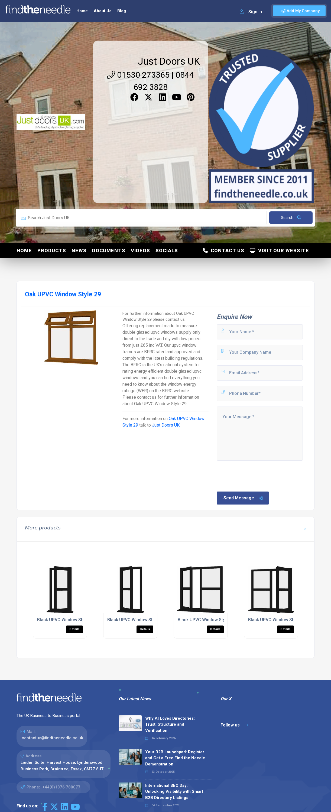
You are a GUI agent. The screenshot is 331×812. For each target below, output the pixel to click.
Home (82, 10)
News (79, 250)
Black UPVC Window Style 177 (137, 619)
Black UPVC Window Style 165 (207, 619)
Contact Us (223, 250)
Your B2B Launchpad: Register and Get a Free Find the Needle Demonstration (175, 758)
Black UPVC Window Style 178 (66, 619)
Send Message (243, 498)
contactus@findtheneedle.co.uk (52, 737)
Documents (108, 250)
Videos (140, 250)
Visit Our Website (279, 250)
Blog (121, 10)
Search (291, 217)
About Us (102, 10)
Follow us (234, 725)
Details (74, 629)
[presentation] (257, 475)
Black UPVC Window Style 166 (277, 619)
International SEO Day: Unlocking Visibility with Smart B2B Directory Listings (174, 791)
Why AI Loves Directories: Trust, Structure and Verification (170, 724)
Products (51, 250)
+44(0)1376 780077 (61, 787)
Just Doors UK (169, 61)
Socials (166, 250)
